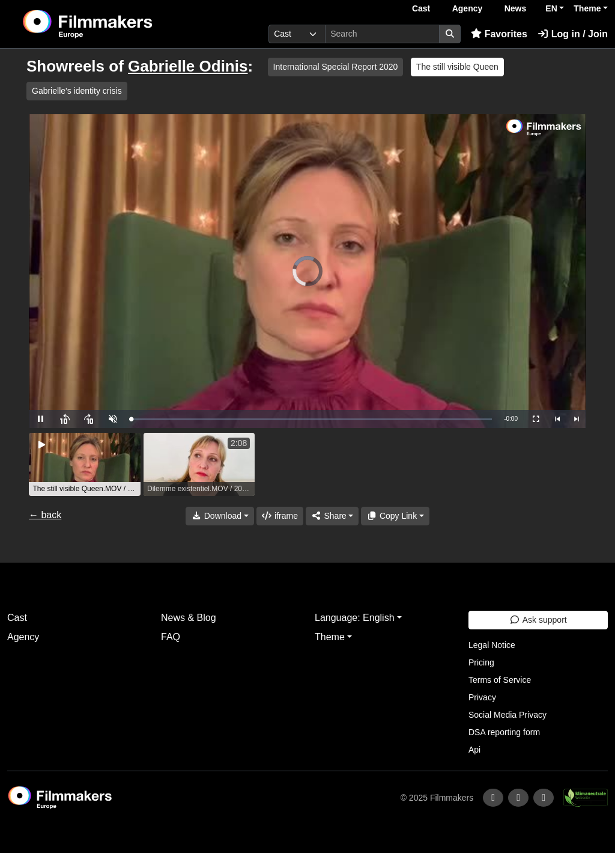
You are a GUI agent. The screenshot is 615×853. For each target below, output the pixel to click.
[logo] (117, 24)
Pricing (481, 662)
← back (45, 515)
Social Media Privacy (507, 715)
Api (474, 749)
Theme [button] (587, 8)
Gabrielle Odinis (187, 66)
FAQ (170, 637)
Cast (421, 8)
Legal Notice (491, 645)
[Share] (332, 516)
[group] (85, 464)
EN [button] (551, 8)
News (515, 8)
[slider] (311, 419)
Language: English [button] (355, 618)
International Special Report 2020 (335, 67)
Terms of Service (499, 680)
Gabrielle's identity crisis (77, 91)
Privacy (482, 697)
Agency (467, 8)
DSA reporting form (504, 732)
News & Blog (188, 618)
